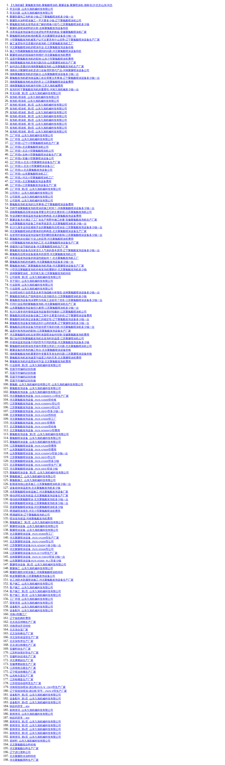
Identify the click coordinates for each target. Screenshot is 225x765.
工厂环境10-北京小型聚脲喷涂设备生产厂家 (35, 162)
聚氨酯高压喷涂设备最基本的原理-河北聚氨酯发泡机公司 (43, 254)
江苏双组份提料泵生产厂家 (25, 683)
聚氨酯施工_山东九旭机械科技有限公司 (33, 476)
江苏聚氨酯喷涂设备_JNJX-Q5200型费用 (33, 445)
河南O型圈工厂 (18, 614)
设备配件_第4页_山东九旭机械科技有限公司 (35, 702)
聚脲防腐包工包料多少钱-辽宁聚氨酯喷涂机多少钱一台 (41, 16)
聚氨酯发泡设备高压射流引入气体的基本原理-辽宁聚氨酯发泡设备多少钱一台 (55, 250)
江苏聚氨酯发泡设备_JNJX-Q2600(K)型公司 (35, 403)
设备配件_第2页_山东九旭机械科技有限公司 (35, 694)
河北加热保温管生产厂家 (24, 637)
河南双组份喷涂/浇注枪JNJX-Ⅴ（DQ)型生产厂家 (38, 687)
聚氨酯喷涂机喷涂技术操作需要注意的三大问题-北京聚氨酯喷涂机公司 (51, 346)
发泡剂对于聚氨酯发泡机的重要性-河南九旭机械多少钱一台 (44, 89)
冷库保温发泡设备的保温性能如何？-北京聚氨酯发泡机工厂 (44, 258)
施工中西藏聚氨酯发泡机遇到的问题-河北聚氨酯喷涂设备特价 (45, 51)
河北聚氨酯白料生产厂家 (24, 748)
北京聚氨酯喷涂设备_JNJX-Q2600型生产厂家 (36, 464)
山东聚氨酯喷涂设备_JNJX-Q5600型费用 (33, 449)
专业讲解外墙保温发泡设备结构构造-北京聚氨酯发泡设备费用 (45, 215)
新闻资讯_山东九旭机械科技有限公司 (31, 710)
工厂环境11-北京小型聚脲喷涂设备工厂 (32, 166)
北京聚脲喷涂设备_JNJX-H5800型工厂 (32, 533)
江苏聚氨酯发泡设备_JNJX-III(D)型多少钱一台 (36, 411)
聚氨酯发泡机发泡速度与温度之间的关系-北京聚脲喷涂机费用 (45, 357)
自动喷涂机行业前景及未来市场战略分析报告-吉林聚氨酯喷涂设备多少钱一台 (55, 292)
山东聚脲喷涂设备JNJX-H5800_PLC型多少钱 (35, 560)
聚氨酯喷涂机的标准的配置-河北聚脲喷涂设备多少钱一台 (43, 35)
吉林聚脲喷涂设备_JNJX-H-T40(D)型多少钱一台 (37, 556)
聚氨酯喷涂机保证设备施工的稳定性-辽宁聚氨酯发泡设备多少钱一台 (49, 319)
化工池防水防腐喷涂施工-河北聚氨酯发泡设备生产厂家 (41, 579)
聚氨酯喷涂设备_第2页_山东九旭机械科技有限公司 (39, 472)
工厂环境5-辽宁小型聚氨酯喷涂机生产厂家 (34, 143)
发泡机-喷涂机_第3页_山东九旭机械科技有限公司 (38, 108)
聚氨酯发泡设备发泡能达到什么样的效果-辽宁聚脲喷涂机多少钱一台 (49, 323)
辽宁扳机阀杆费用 (20, 618)
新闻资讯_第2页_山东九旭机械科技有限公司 (35, 721)
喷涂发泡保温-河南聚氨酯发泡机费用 (31, 518)
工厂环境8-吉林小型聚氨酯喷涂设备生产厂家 (36, 154)
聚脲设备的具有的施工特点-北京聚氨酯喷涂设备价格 (40, 349)
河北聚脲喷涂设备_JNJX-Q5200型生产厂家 (34, 537)
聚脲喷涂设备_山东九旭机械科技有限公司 (34, 526)
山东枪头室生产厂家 (21, 675)
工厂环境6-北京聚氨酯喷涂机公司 (29, 146)
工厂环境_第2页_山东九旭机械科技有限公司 (35, 189)
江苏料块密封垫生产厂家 (24, 652)
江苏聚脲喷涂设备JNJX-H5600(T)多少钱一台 (35, 545)
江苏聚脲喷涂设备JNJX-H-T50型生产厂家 (34, 552)
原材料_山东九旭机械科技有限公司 (30, 740)
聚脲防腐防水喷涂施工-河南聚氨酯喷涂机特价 (36, 572)
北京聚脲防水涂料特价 (23, 756)
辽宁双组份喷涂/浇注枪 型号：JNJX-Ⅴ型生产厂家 (38, 690)
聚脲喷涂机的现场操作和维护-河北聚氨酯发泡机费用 (40, 54)
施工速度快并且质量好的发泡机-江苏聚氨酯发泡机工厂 (41, 43)
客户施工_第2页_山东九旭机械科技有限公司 (35, 591)
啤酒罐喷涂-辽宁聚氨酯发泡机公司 (30, 514)
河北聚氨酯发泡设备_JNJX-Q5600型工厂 (33, 418)
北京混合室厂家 (19, 629)
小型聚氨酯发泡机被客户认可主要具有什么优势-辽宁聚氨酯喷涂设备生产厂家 (55, 39)
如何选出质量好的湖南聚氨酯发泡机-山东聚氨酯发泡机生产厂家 (47, 66)
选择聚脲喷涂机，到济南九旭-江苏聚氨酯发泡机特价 (40, 273)
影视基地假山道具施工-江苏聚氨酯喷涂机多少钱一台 (40, 484)
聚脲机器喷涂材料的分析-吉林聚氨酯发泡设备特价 (39, 28)
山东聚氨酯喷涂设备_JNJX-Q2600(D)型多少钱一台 (39, 453)
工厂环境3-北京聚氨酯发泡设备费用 (30, 181)
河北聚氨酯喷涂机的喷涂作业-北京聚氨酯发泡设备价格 (41, 47)
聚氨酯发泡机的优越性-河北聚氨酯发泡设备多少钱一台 (41, 261)
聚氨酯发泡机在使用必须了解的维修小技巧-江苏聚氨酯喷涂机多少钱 (49, 24)
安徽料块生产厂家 (20, 648)
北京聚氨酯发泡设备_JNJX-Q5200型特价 (33, 415)
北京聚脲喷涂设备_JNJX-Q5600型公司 (32, 541)
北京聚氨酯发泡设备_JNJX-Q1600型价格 (33, 426)
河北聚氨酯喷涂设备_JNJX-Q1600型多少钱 (34, 461)
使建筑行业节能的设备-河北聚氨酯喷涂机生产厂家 (39, 246)
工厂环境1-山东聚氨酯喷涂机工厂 (29, 173)
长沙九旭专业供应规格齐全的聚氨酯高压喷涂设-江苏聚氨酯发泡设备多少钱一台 (56, 227)
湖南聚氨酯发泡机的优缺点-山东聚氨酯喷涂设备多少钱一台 (44, 74)
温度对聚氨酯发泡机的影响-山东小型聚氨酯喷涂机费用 (41, 58)
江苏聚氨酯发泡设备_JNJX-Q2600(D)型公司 (35, 407)
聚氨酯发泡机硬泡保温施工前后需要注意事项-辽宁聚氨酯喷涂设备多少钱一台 (55, 77)
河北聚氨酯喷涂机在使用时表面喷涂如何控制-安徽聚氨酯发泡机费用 (49, 334)
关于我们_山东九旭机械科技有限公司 (31, 280)
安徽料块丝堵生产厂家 (23, 656)
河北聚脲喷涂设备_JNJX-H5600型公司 (32, 549)
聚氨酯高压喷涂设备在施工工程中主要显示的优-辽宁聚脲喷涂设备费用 (51, 315)
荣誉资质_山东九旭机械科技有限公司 (31, 602)
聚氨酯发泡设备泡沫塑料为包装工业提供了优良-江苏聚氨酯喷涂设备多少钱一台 (56, 300)
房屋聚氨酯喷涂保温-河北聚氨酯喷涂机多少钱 (36, 507)
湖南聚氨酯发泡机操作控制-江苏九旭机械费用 (36, 85)
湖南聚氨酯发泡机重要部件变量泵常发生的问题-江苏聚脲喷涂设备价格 (51, 353)
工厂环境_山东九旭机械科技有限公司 (31, 135)
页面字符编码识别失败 (23, 369)
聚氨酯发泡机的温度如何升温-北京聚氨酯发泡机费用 (40, 361)
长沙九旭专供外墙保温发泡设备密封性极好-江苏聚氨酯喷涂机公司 (48, 311)
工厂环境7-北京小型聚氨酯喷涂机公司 (32, 150)
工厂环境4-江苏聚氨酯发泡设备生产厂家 (33, 185)
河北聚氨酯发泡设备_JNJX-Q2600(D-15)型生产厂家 (39, 395)
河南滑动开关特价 (20, 625)
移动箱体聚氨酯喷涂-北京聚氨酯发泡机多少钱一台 (39, 499)
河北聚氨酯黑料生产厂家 (24, 759)
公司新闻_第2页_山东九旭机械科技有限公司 (35, 277)
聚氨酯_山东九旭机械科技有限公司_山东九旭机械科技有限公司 (46, 384)
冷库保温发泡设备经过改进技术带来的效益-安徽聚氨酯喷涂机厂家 (48, 31)
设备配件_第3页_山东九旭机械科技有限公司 (35, 698)
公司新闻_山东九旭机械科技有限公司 (31, 196)
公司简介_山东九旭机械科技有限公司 (31, 192)
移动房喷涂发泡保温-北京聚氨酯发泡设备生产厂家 (39, 495)
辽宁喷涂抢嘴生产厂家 (23, 671)
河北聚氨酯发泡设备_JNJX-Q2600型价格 (33, 399)
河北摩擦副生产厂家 (21, 660)
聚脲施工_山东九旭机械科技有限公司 (31, 568)
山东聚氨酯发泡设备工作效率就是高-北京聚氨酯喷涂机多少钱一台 (48, 223)
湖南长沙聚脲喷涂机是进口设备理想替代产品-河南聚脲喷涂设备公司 (49, 70)
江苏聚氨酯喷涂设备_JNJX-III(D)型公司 (32, 457)
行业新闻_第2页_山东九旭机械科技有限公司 (35, 365)
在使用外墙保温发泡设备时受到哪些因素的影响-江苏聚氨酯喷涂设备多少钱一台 (56, 235)
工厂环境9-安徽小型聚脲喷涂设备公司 (32, 158)
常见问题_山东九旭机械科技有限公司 (31, 8)
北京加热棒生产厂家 (21, 633)
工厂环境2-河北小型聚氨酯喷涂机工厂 (32, 177)
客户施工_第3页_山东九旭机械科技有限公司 (35, 595)
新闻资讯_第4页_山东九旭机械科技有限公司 (35, 729)
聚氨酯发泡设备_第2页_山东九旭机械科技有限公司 (39, 434)
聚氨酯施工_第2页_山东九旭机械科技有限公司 (37, 522)
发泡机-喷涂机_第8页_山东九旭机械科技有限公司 (38, 127)
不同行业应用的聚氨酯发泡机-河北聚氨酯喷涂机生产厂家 (43, 303)
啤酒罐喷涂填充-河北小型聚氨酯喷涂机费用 (35, 510)
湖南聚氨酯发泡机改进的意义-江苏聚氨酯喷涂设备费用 (41, 81)
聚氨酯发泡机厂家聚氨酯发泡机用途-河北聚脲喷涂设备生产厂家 (47, 265)
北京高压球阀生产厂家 (23, 621)
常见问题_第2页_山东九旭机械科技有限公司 (35, 93)
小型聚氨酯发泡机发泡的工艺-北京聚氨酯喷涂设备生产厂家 (44, 242)
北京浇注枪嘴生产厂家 (23, 644)
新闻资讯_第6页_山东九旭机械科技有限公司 (35, 736)
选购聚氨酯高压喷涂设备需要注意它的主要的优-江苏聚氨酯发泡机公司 (51, 212)
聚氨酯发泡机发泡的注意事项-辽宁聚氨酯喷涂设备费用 (41, 204)
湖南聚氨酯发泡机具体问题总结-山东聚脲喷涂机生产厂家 (43, 62)
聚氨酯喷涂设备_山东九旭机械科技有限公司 (35, 438)
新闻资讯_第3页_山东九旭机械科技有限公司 (35, 725)
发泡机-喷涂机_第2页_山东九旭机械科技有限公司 (38, 104)
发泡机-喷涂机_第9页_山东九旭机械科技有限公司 (38, 131)
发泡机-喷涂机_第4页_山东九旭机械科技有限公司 (38, 112)
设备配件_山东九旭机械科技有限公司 (31, 606)
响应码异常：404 (19, 706)
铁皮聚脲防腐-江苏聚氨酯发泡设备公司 (32, 575)
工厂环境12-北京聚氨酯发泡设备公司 (31, 169)
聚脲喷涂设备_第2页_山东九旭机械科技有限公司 (38, 564)
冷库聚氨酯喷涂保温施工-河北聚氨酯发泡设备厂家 (39, 491)
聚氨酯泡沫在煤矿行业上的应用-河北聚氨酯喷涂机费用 (41, 238)
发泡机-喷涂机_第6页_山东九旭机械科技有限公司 (38, 120)
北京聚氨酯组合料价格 (23, 744)
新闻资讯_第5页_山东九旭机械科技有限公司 (35, 733)
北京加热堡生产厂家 (21, 641)
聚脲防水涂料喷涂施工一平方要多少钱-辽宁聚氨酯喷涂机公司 (45, 20)
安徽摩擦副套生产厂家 (23, 664)
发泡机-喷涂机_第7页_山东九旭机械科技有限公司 (38, 123)
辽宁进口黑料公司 (20, 752)
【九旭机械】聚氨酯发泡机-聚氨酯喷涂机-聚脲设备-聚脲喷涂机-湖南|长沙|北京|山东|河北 (61, 5)
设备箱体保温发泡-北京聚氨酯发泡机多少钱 (35, 487)
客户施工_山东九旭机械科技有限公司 (31, 583)
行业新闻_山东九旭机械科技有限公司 (31, 284)
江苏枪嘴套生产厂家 (21, 679)
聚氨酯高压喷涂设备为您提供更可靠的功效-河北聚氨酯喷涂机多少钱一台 (52, 326)
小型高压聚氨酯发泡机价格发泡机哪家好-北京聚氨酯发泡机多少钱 (48, 269)
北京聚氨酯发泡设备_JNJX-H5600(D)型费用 (35, 430)
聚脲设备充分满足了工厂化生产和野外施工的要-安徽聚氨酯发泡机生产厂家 (53, 219)
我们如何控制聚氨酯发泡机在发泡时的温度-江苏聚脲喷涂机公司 (47, 338)
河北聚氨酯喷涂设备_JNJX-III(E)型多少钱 (34, 468)
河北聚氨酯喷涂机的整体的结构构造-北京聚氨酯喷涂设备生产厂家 (48, 231)
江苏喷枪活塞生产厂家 (23, 667)
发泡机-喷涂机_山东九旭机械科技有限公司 (34, 97)
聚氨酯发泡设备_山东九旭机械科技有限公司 (35, 388)
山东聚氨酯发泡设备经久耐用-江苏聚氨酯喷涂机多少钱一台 (44, 307)
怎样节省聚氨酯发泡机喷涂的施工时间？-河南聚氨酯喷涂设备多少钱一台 (52, 208)
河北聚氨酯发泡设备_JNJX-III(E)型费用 (32, 422)
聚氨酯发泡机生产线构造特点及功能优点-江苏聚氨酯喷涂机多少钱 (48, 296)
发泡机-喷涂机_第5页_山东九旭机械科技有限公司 (38, 116)
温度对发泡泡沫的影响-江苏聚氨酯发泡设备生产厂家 (40, 330)
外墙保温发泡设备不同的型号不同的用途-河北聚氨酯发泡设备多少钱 (49, 342)
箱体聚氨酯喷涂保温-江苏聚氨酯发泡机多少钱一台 (39, 503)
